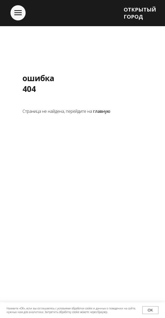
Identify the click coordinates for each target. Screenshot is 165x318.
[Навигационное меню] (18, 12)
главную (101, 111)
